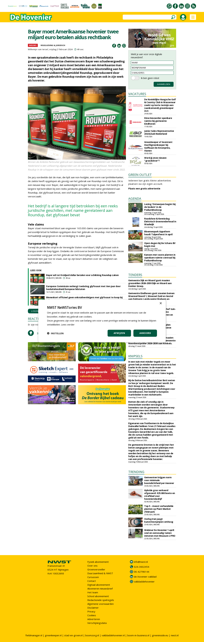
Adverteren (93, 619)
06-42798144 (141, 571)
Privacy (91, 611)
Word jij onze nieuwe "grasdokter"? (155, 159)
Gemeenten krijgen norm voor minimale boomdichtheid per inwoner (159, 480)
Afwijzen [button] (119, 333)
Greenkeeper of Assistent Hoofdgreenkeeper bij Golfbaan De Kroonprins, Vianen (158, 146)
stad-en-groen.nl (73, 635)
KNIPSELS (135, 356)
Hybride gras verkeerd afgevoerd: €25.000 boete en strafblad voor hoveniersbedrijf (159, 494)
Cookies (91, 615)
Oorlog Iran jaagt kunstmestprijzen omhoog (158, 520)
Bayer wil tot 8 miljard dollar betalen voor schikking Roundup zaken (82, 275)
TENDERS (135, 275)
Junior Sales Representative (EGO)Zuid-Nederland (159, 132)
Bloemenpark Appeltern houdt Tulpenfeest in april (158, 233)
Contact (91, 580)
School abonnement (98, 596)
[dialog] (102, 321)
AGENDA (134, 198)
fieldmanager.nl (34, 635)
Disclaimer (93, 607)
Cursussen (93, 577)
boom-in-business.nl (138, 635)
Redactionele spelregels (100, 600)
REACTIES (35, 319)
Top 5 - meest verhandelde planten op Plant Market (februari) (158, 508)
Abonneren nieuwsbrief (100, 588)
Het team (92, 592)
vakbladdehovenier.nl (113, 635)
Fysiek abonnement (98, 561)
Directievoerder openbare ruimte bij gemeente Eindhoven (158, 120)
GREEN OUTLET (140, 175)
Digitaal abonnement (98, 584)
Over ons (92, 565)
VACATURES (137, 94)
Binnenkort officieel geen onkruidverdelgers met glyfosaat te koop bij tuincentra (84, 299)
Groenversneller (96, 569)
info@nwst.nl (141, 561)
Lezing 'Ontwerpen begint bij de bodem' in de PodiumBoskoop (159, 207)
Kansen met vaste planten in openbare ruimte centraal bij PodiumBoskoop (159, 257)
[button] (55, 333)
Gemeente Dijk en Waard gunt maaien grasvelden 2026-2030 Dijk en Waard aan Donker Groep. (149, 283)
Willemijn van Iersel (38, 49)
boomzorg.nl (92, 635)
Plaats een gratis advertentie (144, 188)
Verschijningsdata (97, 622)
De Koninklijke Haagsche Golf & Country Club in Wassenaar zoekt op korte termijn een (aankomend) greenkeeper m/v (160, 105)
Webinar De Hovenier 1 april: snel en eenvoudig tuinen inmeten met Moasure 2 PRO (159, 533)
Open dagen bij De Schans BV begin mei (159, 244)
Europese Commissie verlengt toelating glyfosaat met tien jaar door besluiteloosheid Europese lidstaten (83, 288)
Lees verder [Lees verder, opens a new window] (68, 324)
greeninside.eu (160, 635)
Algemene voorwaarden (100, 603)
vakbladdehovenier (144, 581)
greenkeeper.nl (53, 635)
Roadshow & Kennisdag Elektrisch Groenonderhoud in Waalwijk (160, 221)
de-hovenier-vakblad (145, 576)
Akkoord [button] (145, 333)
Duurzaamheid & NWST (100, 573)
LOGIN (35, 311)
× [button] (160, 303)
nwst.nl (174, 635)
